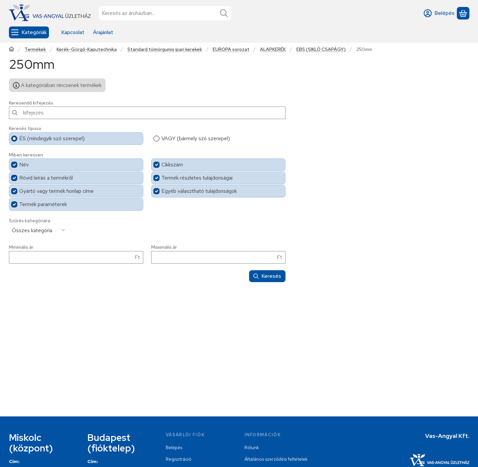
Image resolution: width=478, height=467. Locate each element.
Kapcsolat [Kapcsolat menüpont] (72, 32)
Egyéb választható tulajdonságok (199, 191)
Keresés (267, 276)
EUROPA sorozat (231, 49)
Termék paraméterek (43, 204)
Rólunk (251, 447)
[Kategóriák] (29, 32)
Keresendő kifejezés (31, 103)
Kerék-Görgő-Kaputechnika (87, 49)
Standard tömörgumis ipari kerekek (164, 49)
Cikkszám (172, 164)
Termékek (35, 49)
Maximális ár (164, 247)
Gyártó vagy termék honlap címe (56, 191)
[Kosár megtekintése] (463, 13)
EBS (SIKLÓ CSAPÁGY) (321, 49)
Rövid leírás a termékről (46, 177)
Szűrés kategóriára (29, 221)
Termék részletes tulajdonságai (197, 177)
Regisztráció (179, 459)
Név (24, 164)
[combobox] (165, 13)
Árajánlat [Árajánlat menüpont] (103, 32)
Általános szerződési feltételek (276, 459)
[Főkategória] (11, 50)
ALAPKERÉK (273, 49)
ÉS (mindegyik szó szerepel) (52, 138)
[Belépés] (439, 13)
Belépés (174, 447)
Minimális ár (21, 247)
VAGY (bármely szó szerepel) (195, 138)
